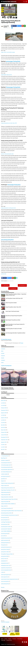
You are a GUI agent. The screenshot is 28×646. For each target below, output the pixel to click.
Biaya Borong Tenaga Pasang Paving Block (14, 315)
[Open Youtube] (26, 642)
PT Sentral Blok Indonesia (6, 339)
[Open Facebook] (22, 642)
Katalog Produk (9, 640)
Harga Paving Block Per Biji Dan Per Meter (14, 328)
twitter (2, 362)
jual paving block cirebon (6, 526)
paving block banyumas (5, 547)
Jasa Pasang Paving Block (6, 508)
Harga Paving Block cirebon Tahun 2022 (13, 307)
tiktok (2, 351)
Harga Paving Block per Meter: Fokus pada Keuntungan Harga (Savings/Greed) (14, 384)
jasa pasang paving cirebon (6, 512)
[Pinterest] (23, 26)
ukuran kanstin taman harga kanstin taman (9, 579)
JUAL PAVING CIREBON (5, 531)
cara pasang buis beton (5, 462)
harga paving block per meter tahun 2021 (9, 123)
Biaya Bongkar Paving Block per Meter (13, 320)
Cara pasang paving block (6, 467)
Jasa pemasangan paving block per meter (9, 515)
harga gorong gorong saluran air (7, 487)
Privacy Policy (19, 638)
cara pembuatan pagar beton (6, 469)
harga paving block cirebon (6, 496)
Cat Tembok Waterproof (5, 471)
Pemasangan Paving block (13, 87)
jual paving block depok (5, 528)
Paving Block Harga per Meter (7, 554)
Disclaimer (14, 638)
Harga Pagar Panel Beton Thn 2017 (8, 490)
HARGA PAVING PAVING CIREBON (7, 503)
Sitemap (9, 638)
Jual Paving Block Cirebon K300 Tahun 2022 (14, 298)
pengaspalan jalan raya (5, 565)
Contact (5, 638)
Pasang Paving (9, 40)
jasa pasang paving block (7, 239)
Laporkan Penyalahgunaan (6, 365)
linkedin (2, 357)
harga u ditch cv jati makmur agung (8, 52)
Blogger (21, 343)
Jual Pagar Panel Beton (5, 522)
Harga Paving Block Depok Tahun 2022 (8, 499)
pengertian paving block (5, 567)
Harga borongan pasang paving (7, 483)
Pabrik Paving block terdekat (11, 302)
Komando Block (12, 644)
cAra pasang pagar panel (6, 464)
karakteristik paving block (6, 538)
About (2, 638)
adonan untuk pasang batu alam (7, 153)
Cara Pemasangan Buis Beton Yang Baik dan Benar (15, 332)
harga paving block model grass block (8, 207)
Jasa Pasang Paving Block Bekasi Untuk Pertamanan (11, 510)
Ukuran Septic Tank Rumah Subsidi (12, 311)
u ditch (2, 572)
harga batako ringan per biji (6, 74)
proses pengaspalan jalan (6, 570)
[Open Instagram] (24, 642)
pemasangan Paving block (13, 61)
